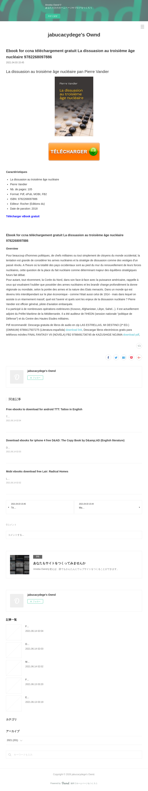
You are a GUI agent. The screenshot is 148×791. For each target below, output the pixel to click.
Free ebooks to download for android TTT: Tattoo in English (44, 409)
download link (74, 329)
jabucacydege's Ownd (74, 35)
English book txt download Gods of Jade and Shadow (52, 698)
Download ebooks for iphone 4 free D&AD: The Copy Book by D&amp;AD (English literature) (65, 440)
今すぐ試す (53, 16)
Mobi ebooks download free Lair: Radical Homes (37, 472)
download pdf (131, 334)
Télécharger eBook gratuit (23, 216)
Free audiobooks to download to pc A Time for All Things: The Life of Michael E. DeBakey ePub (74, 680)
